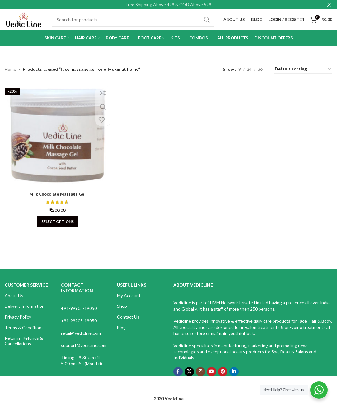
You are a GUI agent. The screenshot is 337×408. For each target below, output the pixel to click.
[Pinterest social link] (222, 377)
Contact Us (128, 322)
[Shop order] (303, 74)
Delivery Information (24, 311)
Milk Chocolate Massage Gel (56, 197)
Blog (121, 333)
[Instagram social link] (200, 377)
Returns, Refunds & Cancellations (24, 346)
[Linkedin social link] (234, 377)
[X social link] (189, 377)
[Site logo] (28, 22)
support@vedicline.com (83, 350)
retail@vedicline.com (81, 338)
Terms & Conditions (24, 333)
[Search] (137, 23)
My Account (129, 301)
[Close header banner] (329, 4)
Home (10, 74)
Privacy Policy (18, 322)
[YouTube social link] (211, 377)
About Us (14, 301)
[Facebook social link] (178, 377)
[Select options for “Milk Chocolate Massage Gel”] (56, 224)
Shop (122, 311)
